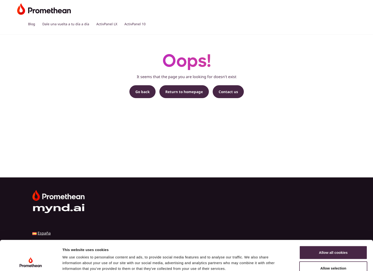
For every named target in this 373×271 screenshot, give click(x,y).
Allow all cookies (333, 224)
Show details (250, 262)
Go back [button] (142, 91)
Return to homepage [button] (184, 91)
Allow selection (333, 240)
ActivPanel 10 (135, 24)
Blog (31, 24)
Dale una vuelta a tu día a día (65, 24)
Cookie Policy (74, 246)
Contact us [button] (228, 91)
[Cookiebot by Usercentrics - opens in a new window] (31, 261)
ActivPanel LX (106, 24)
